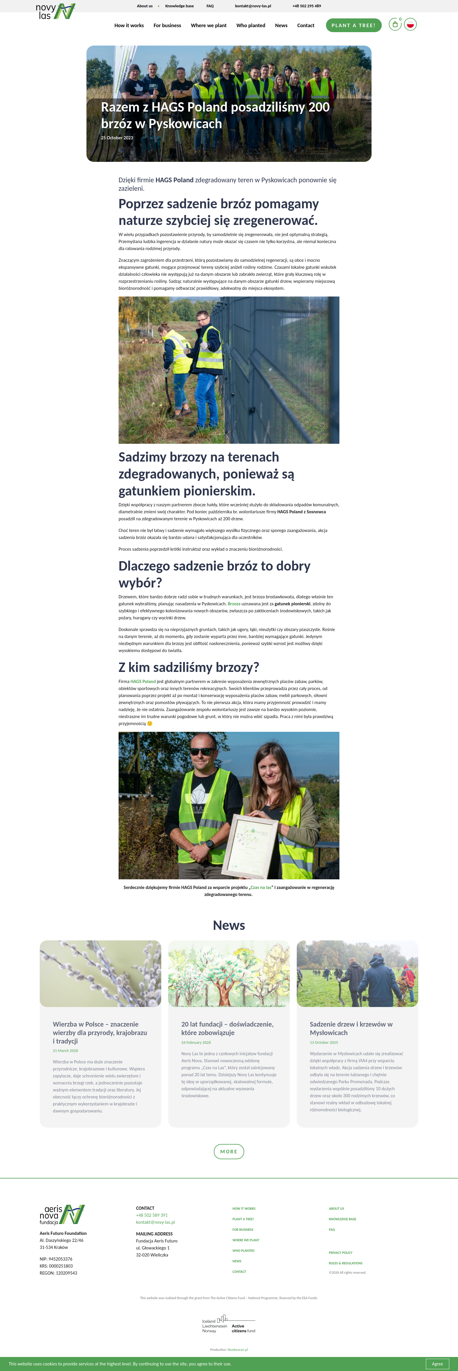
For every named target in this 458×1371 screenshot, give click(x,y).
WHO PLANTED (243, 1251)
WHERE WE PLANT (246, 1240)
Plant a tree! (354, 25)
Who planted (250, 25)
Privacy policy (341, 1253)
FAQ (210, 5)
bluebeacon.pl (238, 1350)
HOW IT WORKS (244, 1209)
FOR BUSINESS (243, 1230)
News (281, 25)
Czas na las (261, 887)
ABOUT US (336, 1209)
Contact (306, 25)
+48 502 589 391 (152, 1215)
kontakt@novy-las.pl (253, 5)
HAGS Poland (143, 681)
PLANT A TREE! (243, 1219)
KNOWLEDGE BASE (342, 1219)
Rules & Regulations (345, 1263)
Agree (437, 1364)
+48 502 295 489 (307, 5)
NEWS (237, 1261)
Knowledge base (179, 5)
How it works (129, 25)
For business (167, 25)
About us (145, 5)
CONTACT (239, 1272)
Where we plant (209, 25)
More (229, 1151)
